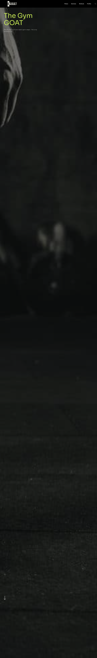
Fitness (66, 3)
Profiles (89, 3)
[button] (95, 3)
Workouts (81, 3)
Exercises (73, 3)
